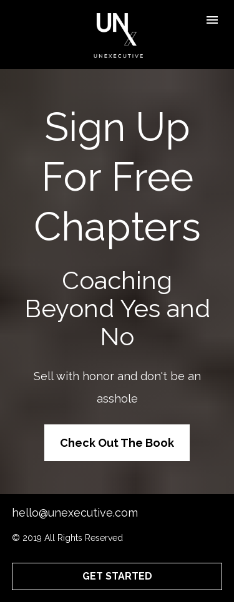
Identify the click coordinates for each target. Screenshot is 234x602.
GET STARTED (117, 576)
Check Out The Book (117, 442)
